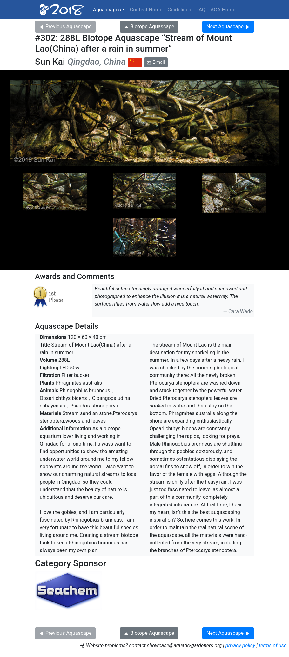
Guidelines (179, 10)
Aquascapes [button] (107, 10)
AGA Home (223, 10)
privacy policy (240, 645)
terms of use (272, 645)
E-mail (156, 62)
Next (228, 26)
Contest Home (146, 10)
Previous (65, 26)
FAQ (200, 10)
